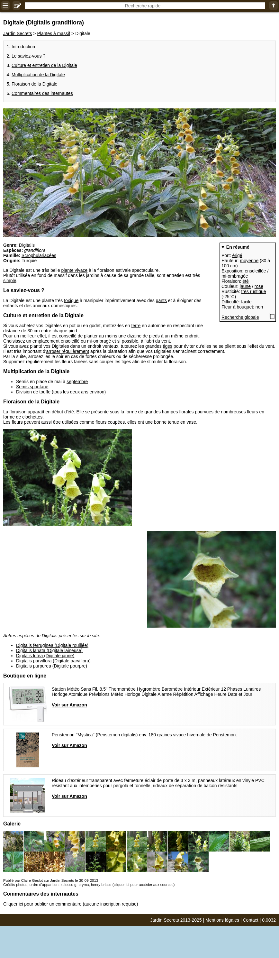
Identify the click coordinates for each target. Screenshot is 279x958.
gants (161, 300)
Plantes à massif (53, 33)
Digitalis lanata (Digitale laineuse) (49, 650)
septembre (77, 381)
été (245, 281)
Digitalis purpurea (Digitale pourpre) (51, 665)
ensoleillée (255, 270)
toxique (71, 300)
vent (165, 341)
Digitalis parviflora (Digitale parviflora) (53, 660)
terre (135, 325)
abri (150, 341)
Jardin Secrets (17, 33)
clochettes (32, 416)
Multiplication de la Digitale (38, 74)
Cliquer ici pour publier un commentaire (42, 904)
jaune (245, 286)
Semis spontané (32, 386)
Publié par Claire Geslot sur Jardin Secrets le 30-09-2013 (50, 880)
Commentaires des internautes (42, 93)
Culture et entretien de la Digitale (44, 65)
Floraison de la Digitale (34, 84)
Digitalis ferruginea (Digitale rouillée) (52, 645)
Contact (250, 920)
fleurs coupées (110, 422)
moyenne (249, 260)
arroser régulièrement (67, 351)
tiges (168, 346)
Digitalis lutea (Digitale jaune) (45, 655)
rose (259, 286)
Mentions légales (222, 920)
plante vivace (74, 270)
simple (9, 280)
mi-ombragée (234, 276)
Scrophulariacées (39, 255)
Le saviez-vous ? (28, 56)
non (259, 306)
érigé (237, 255)
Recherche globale (240, 317)
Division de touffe (33, 391)
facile (246, 301)
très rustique (253, 291)
